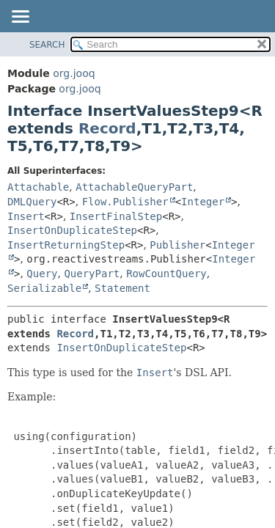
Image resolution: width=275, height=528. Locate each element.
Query (41, 273)
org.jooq (74, 73)
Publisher (177, 245)
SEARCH (47, 45)
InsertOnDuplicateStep (72, 230)
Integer (202, 202)
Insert (26, 216)
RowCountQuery (166, 273)
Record (107, 128)
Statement (122, 288)
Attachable (38, 187)
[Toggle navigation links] (19, 17)
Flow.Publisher (125, 202)
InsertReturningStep (66, 245)
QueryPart (92, 273)
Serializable (44, 288)
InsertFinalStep (116, 216)
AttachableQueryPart (134, 187)
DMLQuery (31, 202)
